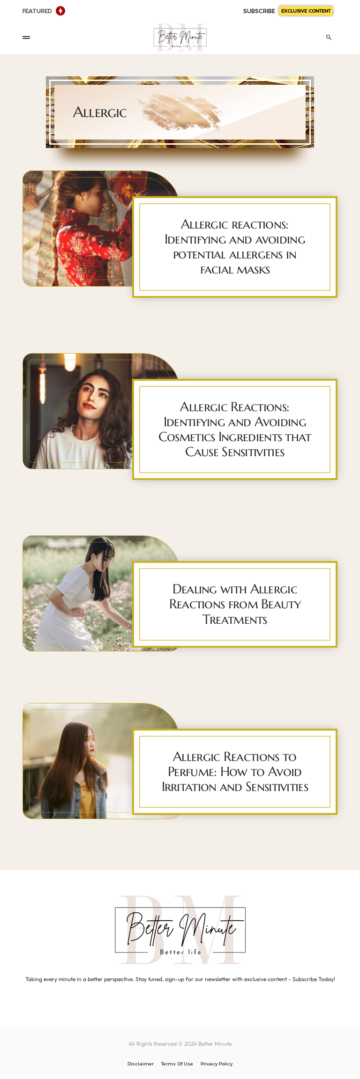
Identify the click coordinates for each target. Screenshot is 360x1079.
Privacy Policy (216, 1063)
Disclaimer (141, 1063)
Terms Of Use (177, 1063)
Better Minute (215, 1043)
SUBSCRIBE (288, 10)
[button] (26, 37)
